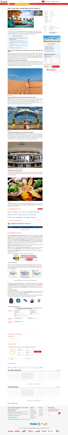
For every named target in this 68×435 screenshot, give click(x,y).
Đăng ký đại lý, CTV (32, 418)
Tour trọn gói (41, 409)
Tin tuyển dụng (32, 415)
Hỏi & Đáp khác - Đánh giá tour (49, 51)
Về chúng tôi (32, 409)
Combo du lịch (41, 410)
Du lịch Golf (40, 415)
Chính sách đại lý (55, 1)
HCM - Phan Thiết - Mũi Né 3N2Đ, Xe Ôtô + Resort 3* (22, 5)
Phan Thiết (12, 5)
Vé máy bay (40, 411)
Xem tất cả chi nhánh (13, 417)
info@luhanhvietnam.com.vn (54, 409)
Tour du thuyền (41, 414)
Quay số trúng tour (32, 414)
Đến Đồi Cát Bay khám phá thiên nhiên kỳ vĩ (17, 40)
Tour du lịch (9, 5)
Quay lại (40, 367)
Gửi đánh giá (38, 351)
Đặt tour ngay (56, 66)
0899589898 (52, 70)
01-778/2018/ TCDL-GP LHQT (24, 419)
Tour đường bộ (52, 13)
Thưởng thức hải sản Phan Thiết (15, 47)
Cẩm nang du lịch (48, 1)
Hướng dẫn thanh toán (33, 411)
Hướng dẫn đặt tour (33, 410)
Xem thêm (58, 370)
